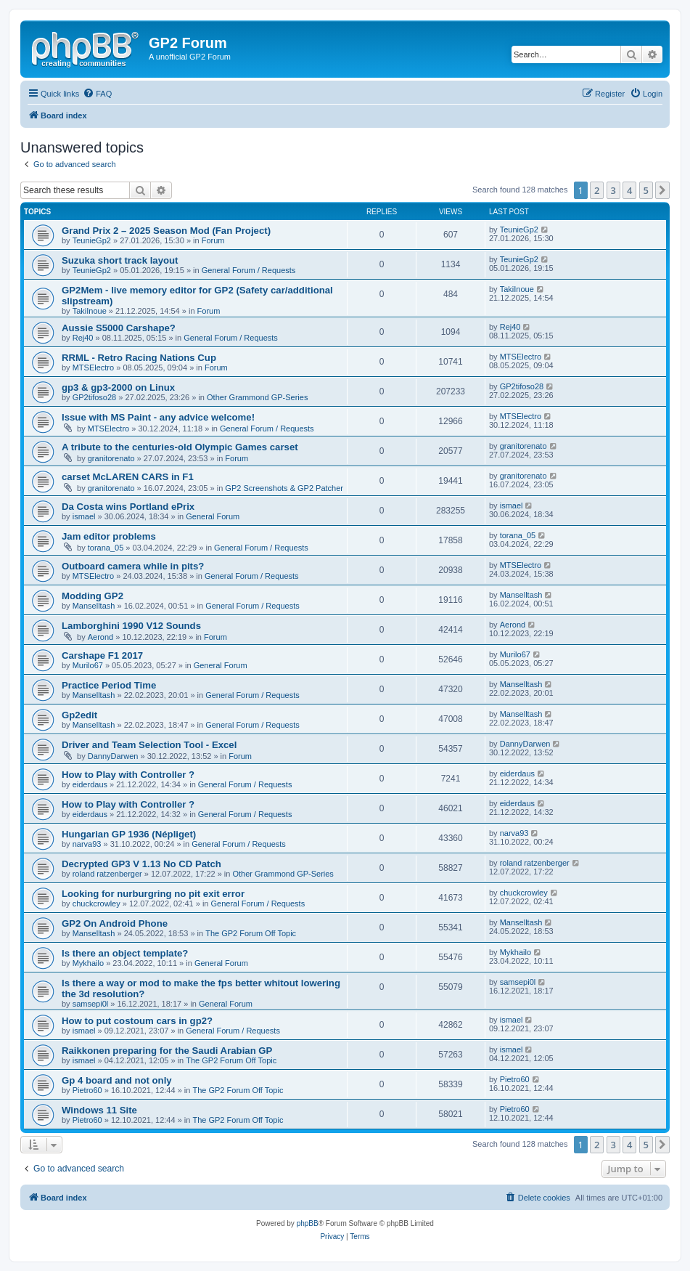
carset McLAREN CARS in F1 (128, 476)
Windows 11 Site (99, 1110)
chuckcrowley (96, 903)
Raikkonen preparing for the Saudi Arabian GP (167, 1050)
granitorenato (111, 458)
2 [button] (596, 190)
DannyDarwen (113, 756)
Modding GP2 (92, 595)
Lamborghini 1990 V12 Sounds (131, 625)
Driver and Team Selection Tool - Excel (149, 744)
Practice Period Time (109, 685)
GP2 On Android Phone (115, 923)
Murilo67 (88, 665)
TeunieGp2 (92, 240)
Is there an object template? (125, 953)
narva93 (87, 844)
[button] (662, 190)
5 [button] (646, 190)
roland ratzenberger (107, 873)
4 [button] (629, 190)
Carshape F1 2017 (102, 655)
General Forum (212, 516)
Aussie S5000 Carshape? (119, 327)
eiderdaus (90, 784)
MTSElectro (93, 367)
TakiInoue (90, 310)
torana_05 (106, 547)
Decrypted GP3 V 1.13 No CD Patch (141, 863)
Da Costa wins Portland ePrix (128, 506)
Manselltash (94, 605)
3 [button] (613, 190)
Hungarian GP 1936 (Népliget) (129, 834)
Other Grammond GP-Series (257, 397)
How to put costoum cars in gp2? (137, 1020)
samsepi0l (91, 1003)
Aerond (100, 637)
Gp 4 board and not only (117, 1080)
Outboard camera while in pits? (133, 566)
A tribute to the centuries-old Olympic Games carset (180, 447)
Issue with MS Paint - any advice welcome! (158, 417)
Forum (213, 240)
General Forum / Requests (249, 270)
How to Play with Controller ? (128, 774)
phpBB (308, 1223)
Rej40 (83, 337)
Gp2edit (79, 715)
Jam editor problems (109, 536)
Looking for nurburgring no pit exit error (153, 893)
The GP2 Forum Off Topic (250, 933)
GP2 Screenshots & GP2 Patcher (284, 488)
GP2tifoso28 (95, 397)
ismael (84, 516)
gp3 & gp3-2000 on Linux (118, 387)
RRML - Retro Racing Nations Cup (139, 357)
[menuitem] (97, 93)
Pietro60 (87, 1090)
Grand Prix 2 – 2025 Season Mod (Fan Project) (166, 230)
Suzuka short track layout (120, 260)
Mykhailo (88, 963)
